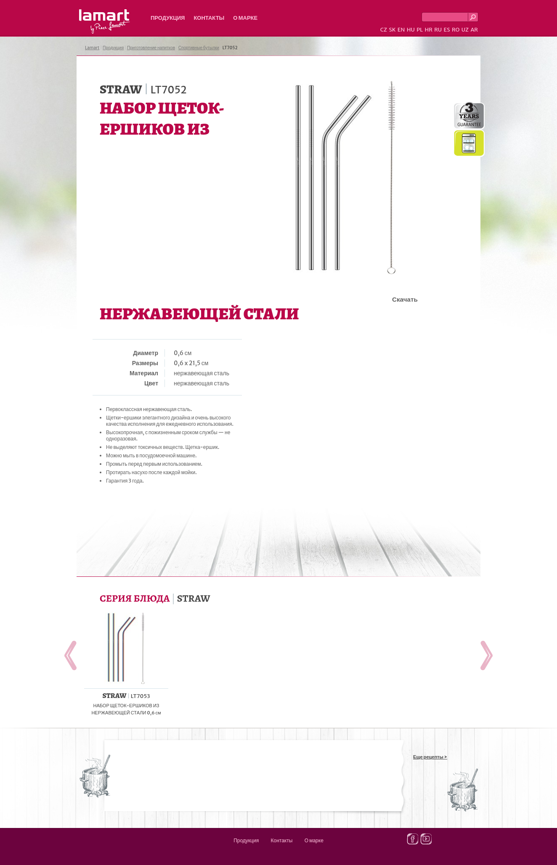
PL (419, 29)
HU (411, 29)
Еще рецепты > (430, 757)
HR (428, 29)
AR (474, 29)
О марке (245, 17)
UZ (465, 29)
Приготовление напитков (151, 47)
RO (455, 29)
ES (447, 29)
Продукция (168, 17)
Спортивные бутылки (198, 47)
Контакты (209, 17)
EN (401, 29)
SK (392, 29)
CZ (383, 29)
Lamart (104, 21)
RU (438, 29)
